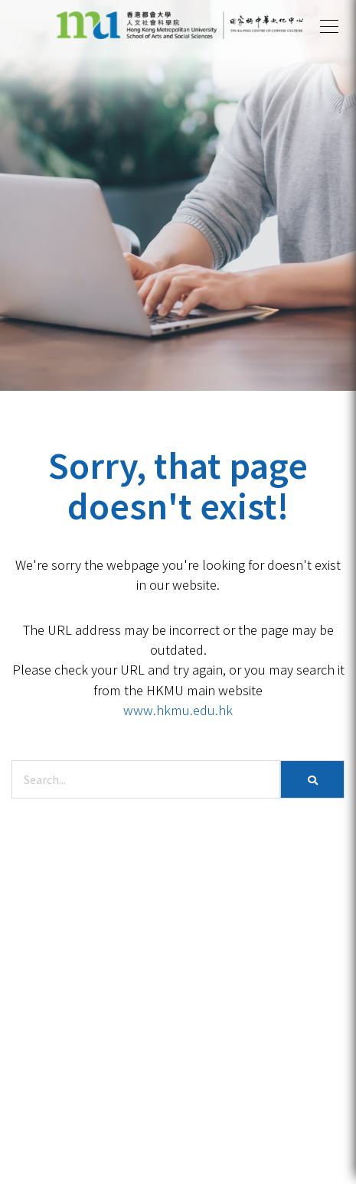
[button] (329, 26)
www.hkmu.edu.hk (178, 710)
